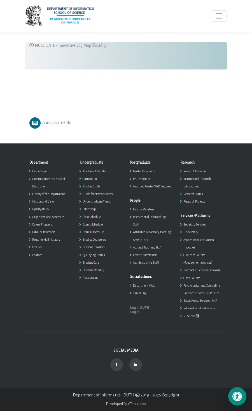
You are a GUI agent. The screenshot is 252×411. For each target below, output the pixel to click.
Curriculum (90, 178)
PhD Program (141, 178)
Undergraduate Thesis (97, 201)
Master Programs (144, 171)
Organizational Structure (48, 217)
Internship (89, 209)
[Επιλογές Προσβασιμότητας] (237, 396)
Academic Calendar (94, 171)
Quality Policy (40, 209)
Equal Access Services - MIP (200, 300)
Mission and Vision (43, 201)
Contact (37, 255)
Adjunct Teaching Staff (147, 247)
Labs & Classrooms (43, 232)
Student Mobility (93, 270)
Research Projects (194, 201)
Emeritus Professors (145, 255)
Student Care (91, 262)
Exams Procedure (93, 232)
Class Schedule (92, 217)
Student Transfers (93, 247)
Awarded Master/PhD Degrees (152, 186)
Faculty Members (143, 209)
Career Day (139, 293)
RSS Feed (191, 316)
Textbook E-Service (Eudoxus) (201, 270)
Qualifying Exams (94, 255)
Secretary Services (194, 224)
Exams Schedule (93, 224)
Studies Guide (91, 186)
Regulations (90, 277)
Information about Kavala (199, 308)
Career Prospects (42, 224)
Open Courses (191, 278)
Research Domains (194, 171)
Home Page (39, 171)
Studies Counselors (94, 239)
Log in (134, 312)
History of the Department (48, 194)
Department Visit (144, 285)
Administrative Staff (146, 262)
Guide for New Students (98, 194)
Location (37, 247)
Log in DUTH (139, 308)
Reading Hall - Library (46, 239)
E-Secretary (190, 232)
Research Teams (193, 194)
